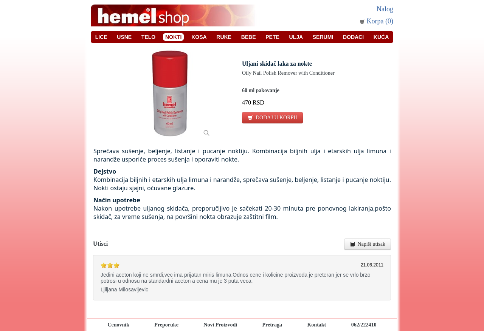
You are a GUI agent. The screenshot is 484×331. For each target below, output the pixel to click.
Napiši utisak (368, 244)
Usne (124, 37)
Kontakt (316, 325)
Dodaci (353, 37)
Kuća (381, 37)
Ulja (296, 37)
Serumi (323, 37)
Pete (272, 37)
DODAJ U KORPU (272, 117)
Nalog (385, 9)
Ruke (223, 37)
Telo (148, 37)
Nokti (173, 37)
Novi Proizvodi (220, 325)
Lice (101, 37)
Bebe (248, 37)
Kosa (198, 37)
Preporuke (166, 325)
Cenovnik (118, 325)
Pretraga (272, 325)
